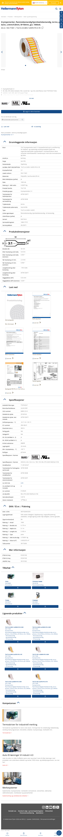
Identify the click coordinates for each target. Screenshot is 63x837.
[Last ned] (61, 23)
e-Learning (36, 126)
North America (40, 3)
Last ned (5, 126)
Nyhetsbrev (39, 813)
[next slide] (61, 52)
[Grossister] (61, 12)
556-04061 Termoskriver (45, 598)
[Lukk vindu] (61, 3)
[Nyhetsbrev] (61, 16)
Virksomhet (49, 811)
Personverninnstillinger (48, 819)
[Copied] (42, 27)
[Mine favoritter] (61, 26)
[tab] (31, 142)
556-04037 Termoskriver (18, 598)
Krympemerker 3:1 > (7, 135)
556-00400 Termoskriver (18, 579)
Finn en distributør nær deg (8, 117)
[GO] (56, 9)
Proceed (53, 3)
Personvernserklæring (27, 813)
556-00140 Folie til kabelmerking (45, 579)
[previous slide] (2, 52)
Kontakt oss (12, 811)
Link (22, 483)
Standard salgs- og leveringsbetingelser (30, 811)
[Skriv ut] (61, 19)
